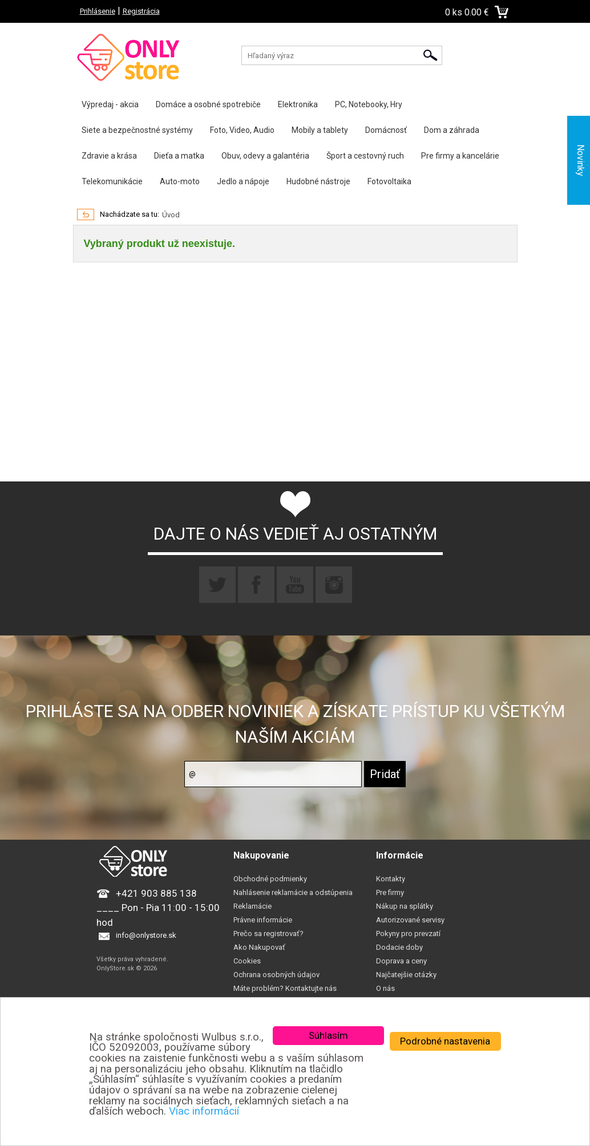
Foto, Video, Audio (242, 130)
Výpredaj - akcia (110, 104)
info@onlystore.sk (146, 935)
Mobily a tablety (320, 130)
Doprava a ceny (401, 961)
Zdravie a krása (109, 155)
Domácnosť (386, 130)
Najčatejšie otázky (406, 974)
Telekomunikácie (112, 181)
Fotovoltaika (389, 181)
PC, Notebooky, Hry (368, 104)
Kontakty (390, 878)
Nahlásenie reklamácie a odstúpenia (293, 892)
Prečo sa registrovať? (268, 933)
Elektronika (298, 104)
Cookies (247, 961)
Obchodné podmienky (270, 878)
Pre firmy (390, 892)
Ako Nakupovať (259, 947)
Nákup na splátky (404, 906)
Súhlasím (328, 1035)
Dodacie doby (399, 947)
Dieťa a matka (179, 155)
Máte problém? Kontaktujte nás (285, 988)
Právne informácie (262, 920)
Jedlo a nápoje (243, 181)
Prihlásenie (97, 11)
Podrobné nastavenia (445, 1041)
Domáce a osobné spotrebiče (208, 104)
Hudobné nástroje (318, 181)
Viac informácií (204, 1111)
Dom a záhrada (451, 130)
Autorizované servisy (410, 920)
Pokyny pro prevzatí (408, 933)
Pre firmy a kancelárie (460, 155)
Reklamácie (252, 906)
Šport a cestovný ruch (365, 155)
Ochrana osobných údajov (276, 974)
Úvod (171, 214)
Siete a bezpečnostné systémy (137, 130)
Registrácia (141, 11)
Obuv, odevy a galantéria (265, 155)
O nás (385, 988)
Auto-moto (180, 181)
